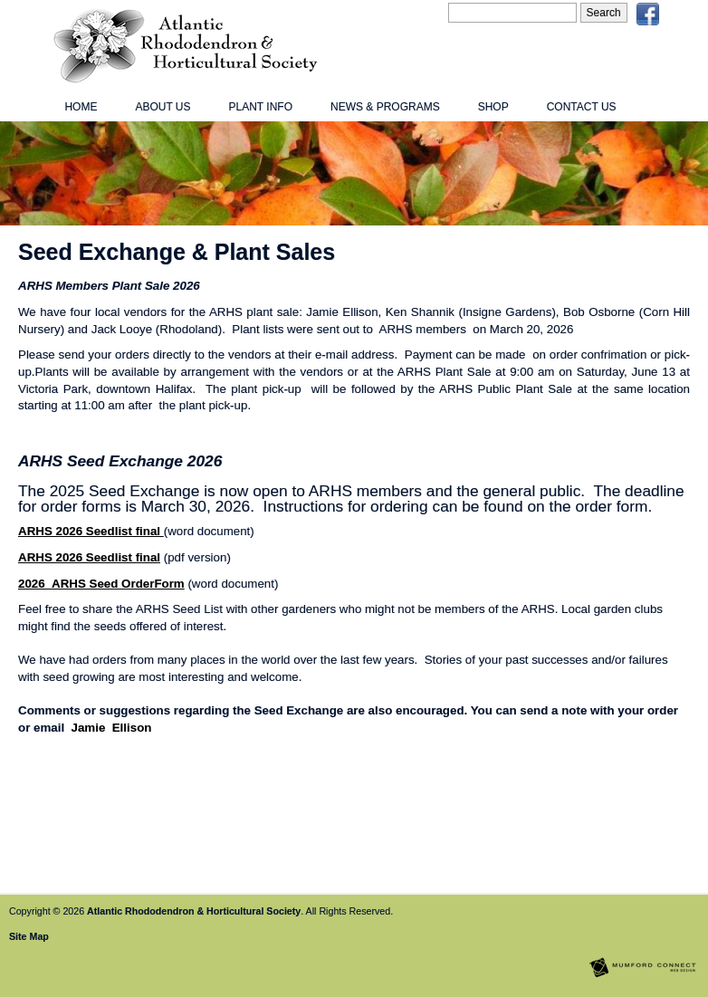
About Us (162, 107)
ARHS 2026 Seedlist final (91, 531)
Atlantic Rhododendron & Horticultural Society (194, 911)
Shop (493, 107)
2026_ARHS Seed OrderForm (101, 583)
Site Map (29, 936)
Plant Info (260, 107)
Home (80, 107)
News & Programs (385, 107)
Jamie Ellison (112, 727)
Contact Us (582, 107)
